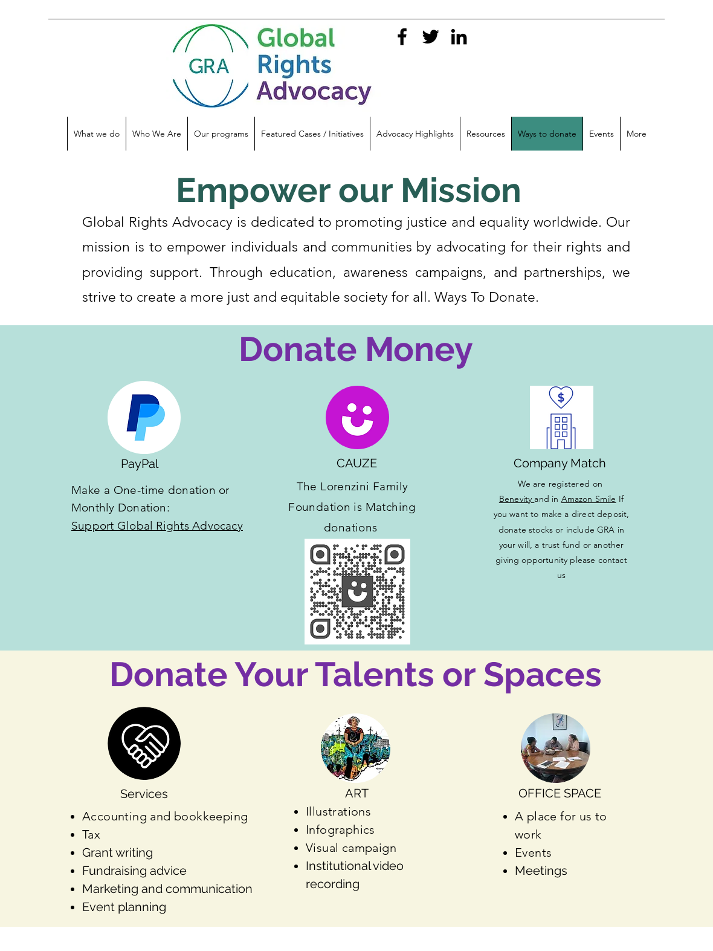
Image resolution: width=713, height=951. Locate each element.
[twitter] (430, 36)
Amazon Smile (588, 498)
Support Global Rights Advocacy (157, 526)
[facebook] (402, 36)
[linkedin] (459, 36)
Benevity (517, 498)
